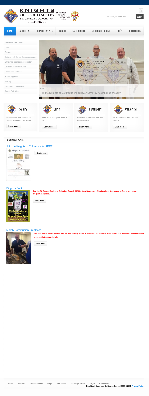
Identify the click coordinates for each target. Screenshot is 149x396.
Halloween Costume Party (15, 86)
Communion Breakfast (13, 72)
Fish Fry (8, 81)
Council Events (36, 384)
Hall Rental (61, 384)
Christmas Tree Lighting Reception (18, 62)
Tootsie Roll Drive (12, 91)
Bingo (7, 47)
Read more (42, 153)
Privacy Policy (138, 386)
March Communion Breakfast (23, 230)
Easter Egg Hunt (11, 77)
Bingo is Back (14, 188)
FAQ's (92, 384)
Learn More (13, 126)
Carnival (8, 52)
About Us (21, 384)
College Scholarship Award (15, 67)
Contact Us (104, 384)
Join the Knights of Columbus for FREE (29, 146)
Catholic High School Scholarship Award (20, 57)
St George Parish (78, 384)
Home (10, 384)
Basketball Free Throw (14, 42)
